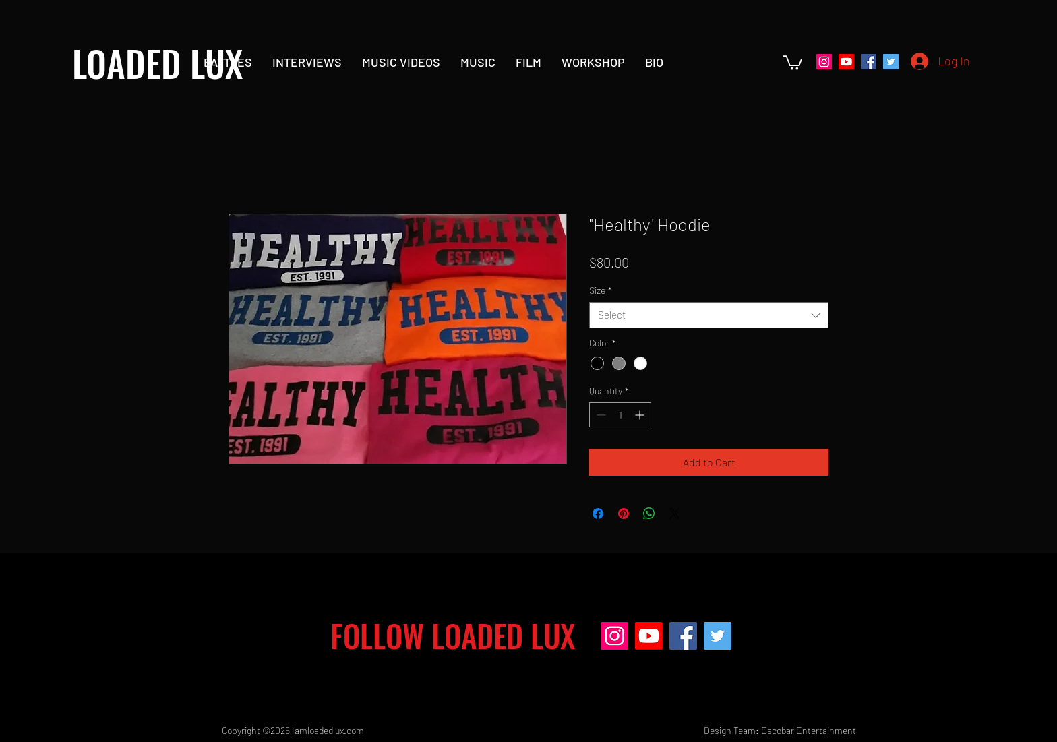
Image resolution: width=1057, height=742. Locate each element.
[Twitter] (891, 61)
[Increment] (640, 415)
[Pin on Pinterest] (623, 513)
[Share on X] (675, 513)
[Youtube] (846, 61)
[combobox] (708, 315)
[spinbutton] (620, 415)
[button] (792, 62)
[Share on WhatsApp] (649, 513)
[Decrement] (599, 415)
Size (600, 290)
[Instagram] (824, 61)
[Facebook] (868, 61)
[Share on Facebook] (598, 513)
